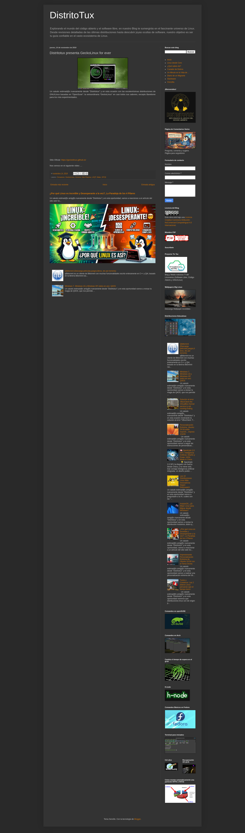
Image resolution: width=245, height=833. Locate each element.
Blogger (137, 819)
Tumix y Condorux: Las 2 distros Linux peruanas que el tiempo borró (187, 584)
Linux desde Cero (174, 63)
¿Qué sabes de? (174, 66)
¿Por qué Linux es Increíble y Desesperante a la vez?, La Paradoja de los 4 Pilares (92, 193)
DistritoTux (72, 15)
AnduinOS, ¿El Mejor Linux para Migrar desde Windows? (187, 507)
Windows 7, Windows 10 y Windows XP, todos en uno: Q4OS (90, 286)
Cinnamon (61, 177)
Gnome (78, 177)
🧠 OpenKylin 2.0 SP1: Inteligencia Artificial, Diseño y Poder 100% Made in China (187, 455)
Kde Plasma (86, 177)
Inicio (105, 185)
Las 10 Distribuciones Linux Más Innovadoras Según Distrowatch (186, 481)
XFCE (104, 177)
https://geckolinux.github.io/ (73, 160)
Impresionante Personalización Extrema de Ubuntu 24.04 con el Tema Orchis (187, 559)
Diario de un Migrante (176, 76)
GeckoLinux (69, 177)
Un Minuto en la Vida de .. (178, 72)
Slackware (171, 79)
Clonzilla (170, 82)
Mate (99, 177)
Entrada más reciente (59, 185)
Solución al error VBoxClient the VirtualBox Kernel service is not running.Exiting (187, 404)
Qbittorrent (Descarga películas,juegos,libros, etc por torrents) (90, 271)
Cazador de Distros (175, 69)
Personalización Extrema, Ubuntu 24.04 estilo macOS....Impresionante (187, 429)
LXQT (94, 177)
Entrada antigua (148, 185)
